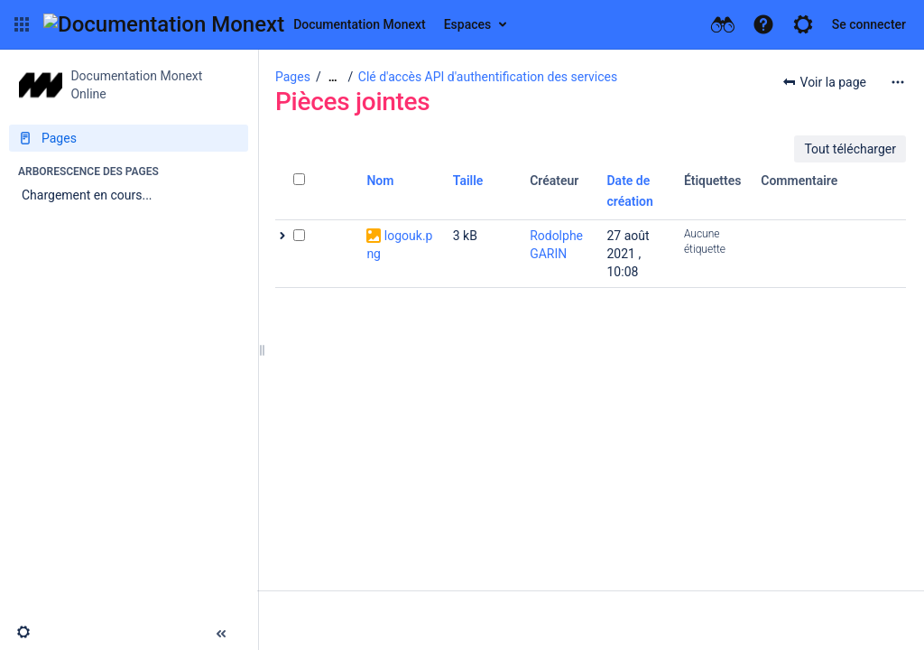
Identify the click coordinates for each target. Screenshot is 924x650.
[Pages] (128, 138)
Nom (379, 180)
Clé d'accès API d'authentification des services (487, 77)
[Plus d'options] (898, 82)
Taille (468, 180)
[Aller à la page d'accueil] (234, 24)
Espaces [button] (468, 24)
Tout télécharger (850, 149)
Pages (292, 77)
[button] (21, 24)
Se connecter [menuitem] (869, 24)
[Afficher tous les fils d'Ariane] (333, 77)
